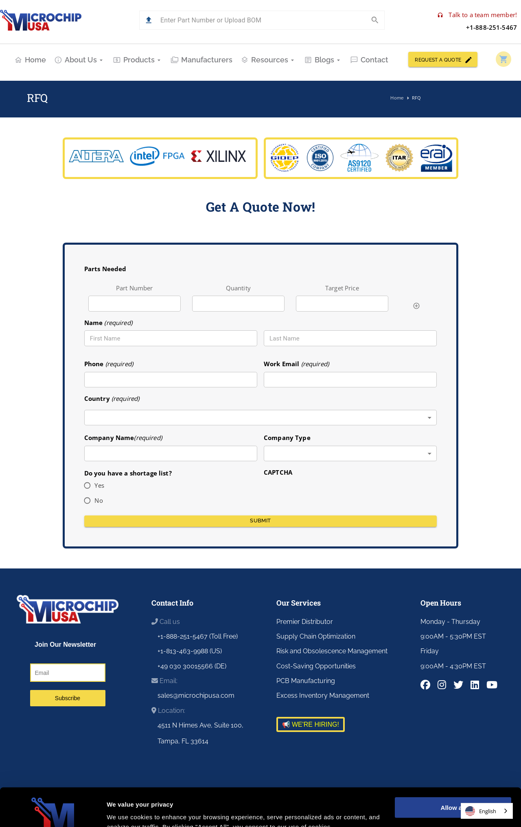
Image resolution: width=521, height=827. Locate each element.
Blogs (323, 59)
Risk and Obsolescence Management (331, 651)
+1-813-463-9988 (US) (190, 651)
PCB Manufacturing (305, 681)
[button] (149, 20)
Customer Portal (429, 816)
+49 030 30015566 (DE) (192, 666)
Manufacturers (201, 59)
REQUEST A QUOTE (442, 59)
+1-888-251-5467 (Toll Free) (198, 636)
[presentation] (325, 493)
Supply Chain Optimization (315, 636)
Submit (260, 521)
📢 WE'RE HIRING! (310, 724)
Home (30, 59)
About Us (79, 59)
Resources (268, 59)
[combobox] (260, 418)
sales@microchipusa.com (196, 695)
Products (137, 59)
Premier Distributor (304, 622)
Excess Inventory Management (322, 695)
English (480, 811)
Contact (369, 59)
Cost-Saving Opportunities (316, 666)
